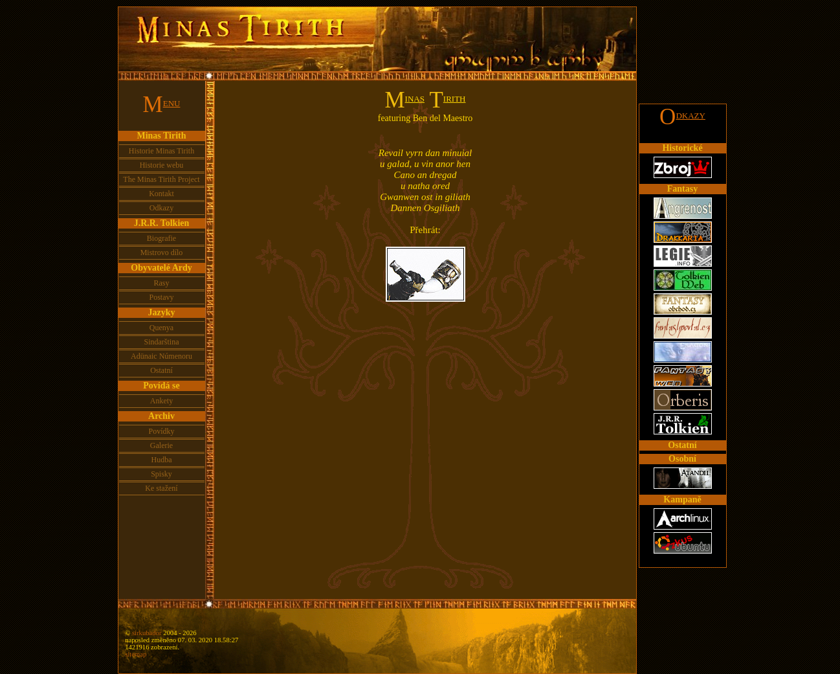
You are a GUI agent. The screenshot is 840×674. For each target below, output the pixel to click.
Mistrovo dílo (161, 252)
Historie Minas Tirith (161, 150)
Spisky (161, 473)
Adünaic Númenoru (161, 356)
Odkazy (161, 207)
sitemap (135, 654)
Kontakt (161, 193)
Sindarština (161, 341)
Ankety (161, 400)
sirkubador (147, 632)
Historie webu (162, 165)
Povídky (161, 431)
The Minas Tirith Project (161, 179)
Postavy (161, 297)
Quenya (161, 327)
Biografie (161, 238)
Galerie (161, 445)
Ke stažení (161, 488)
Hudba (161, 459)
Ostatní (161, 370)
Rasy (162, 282)
